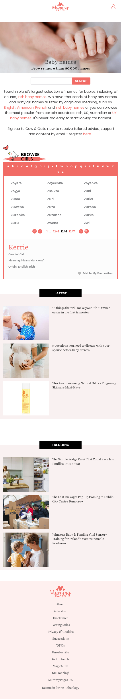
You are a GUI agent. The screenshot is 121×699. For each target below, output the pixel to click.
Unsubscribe (60, 652)
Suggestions (60, 638)
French (41, 107)
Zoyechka (55, 183)
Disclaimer (60, 618)
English (10, 107)
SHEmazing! (60, 673)
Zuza (51, 207)
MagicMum (60, 666)
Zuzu (15, 223)
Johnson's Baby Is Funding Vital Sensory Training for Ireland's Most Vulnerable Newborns (79, 539)
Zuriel (88, 199)
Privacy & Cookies (61, 631)
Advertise (60, 611)
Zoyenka (91, 183)
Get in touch (60, 659)
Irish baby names (32, 96)
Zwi (87, 223)
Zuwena (17, 207)
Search (81, 81)
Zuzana (90, 207)
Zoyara (16, 183)
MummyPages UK (60, 680)
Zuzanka (18, 215)
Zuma (15, 199)
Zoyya (15, 191)
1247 (72, 231)
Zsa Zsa (53, 191)
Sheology (72, 687)
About (60, 604)
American (25, 107)
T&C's (60, 645)
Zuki (87, 191)
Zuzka (89, 215)
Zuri (50, 199)
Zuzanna (54, 215)
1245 (56, 231)
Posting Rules (60, 625)
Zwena (52, 223)
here (87, 134)
